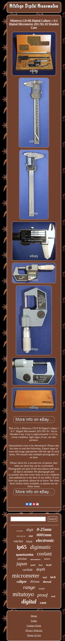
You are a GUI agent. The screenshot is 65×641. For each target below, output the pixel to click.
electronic (45, 540)
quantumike (24, 554)
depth (40, 569)
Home (34, 616)
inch (53, 577)
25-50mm (19, 531)
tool (45, 577)
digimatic (40, 547)
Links (34, 620)
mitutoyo (23, 594)
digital (28, 601)
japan (21, 563)
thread (47, 581)
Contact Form (34, 625)
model (42, 588)
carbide (28, 569)
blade (29, 541)
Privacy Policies (33, 630)
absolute (22, 558)
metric (47, 559)
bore (41, 565)
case (43, 603)
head (48, 565)
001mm (35, 581)
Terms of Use (34, 635)
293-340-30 (20, 536)
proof (42, 595)
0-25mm (44, 529)
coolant (44, 553)
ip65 (22, 547)
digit (29, 529)
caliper (22, 581)
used (53, 596)
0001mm (44, 535)
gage (31, 535)
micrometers (35, 559)
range (29, 587)
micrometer (25, 575)
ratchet (18, 541)
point (33, 565)
